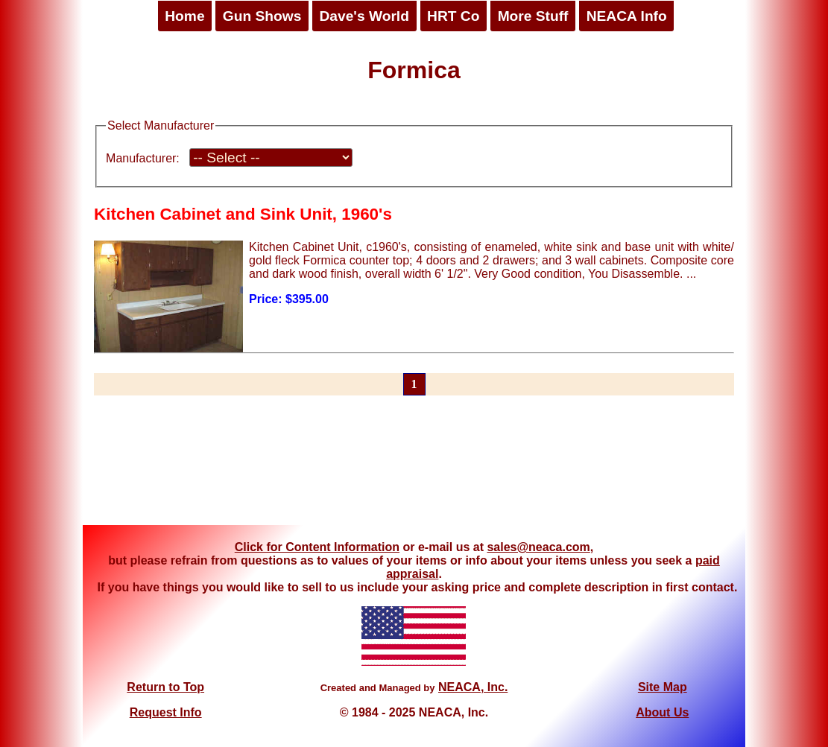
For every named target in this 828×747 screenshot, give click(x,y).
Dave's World (363, 16)
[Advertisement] (414, 469)
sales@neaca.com (538, 547)
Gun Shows (262, 16)
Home (184, 16)
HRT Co (453, 16)
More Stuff (533, 16)
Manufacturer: (143, 158)
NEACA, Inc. (473, 687)
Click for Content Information (317, 547)
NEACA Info (627, 16)
